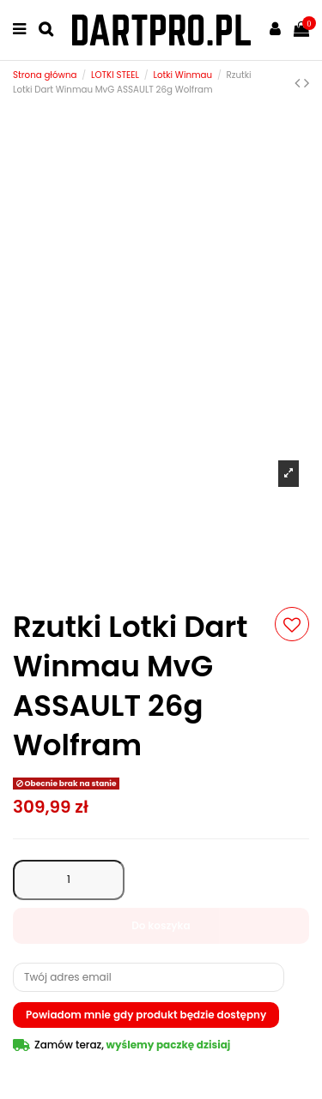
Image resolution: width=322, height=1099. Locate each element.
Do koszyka (161, 925)
